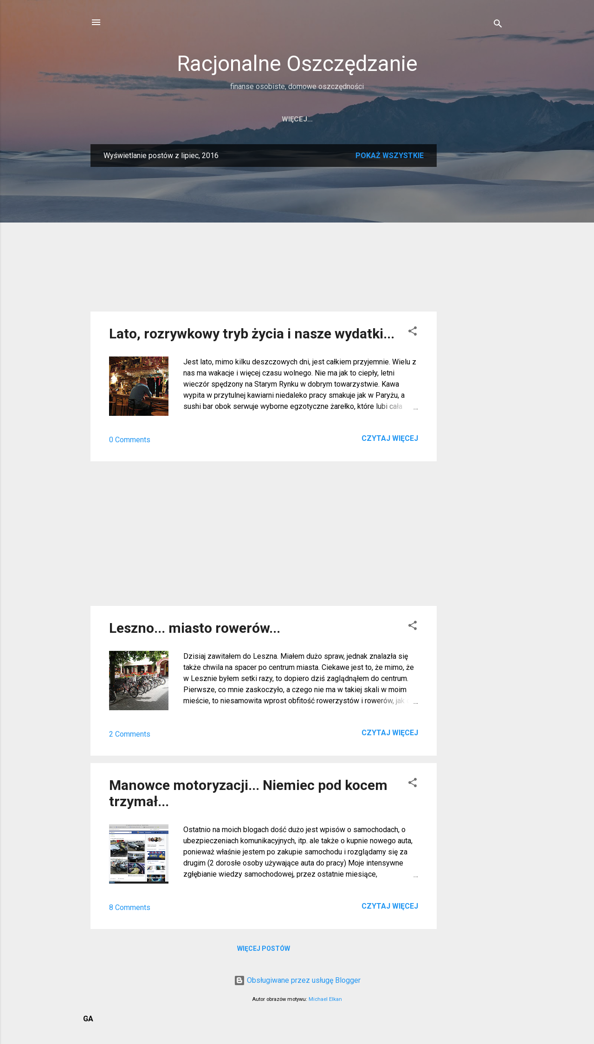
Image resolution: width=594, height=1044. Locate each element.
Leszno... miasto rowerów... (194, 628)
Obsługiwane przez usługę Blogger (297, 980)
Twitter (389, 119)
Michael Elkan (325, 999)
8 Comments (129, 907)
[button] (412, 332)
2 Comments (129, 734)
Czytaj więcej (390, 438)
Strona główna (220, 119)
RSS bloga (337, 119)
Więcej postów (263, 948)
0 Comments (129, 439)
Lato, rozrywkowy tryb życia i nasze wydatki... (251, 333)
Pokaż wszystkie (389, 155)
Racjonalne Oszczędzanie (297, 63)
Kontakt (284, 119)
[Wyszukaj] (498, 25)
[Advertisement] (474, 283)
